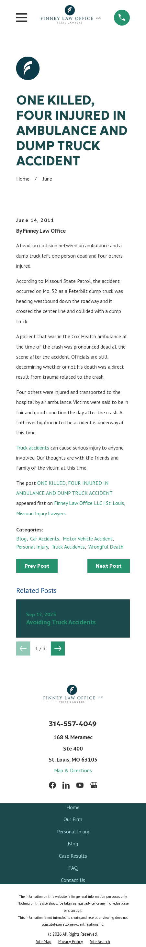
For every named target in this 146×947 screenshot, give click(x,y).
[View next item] (58, 648)
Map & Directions (73, 770)
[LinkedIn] (66, 785)
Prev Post (37, 566)
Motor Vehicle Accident (88, 538)
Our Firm (72, 819)
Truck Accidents (68, 546)
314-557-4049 (73, 723)
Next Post (108, 566)
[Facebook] (52, 785)
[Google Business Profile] (93, 785)
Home (73, 807)
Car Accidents (44, 538)
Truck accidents (32, 447)
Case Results (73, 855)
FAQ (73, 867)
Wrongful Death (105, 546)
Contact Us (73, 880)
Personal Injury (32, 546)
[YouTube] (80, 785)
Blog (21, 538)
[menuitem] (43, 942)
